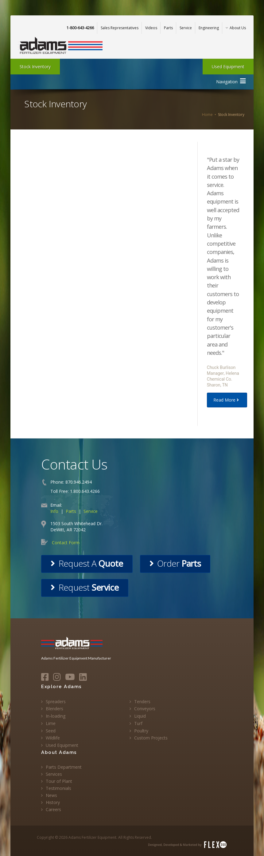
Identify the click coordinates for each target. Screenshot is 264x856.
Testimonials (58, 788)
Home (207, 114)
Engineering (209, 27)
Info (54, 511)
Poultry (141, 731)
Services (54, 774)
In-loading (55, 716)
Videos (151, 27)
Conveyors (144, 708)
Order (175, 563)
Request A (87, 563)
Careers (53, 809)
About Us (236, 27)
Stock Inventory (35, 66)
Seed (51, 731)
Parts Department (64, 767)
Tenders (142, 701)
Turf (138, 723)
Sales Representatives (119, 27)
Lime (51, 723)
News (51, 795)
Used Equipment (228, 66)
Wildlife (53, 738)
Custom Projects (151, 738)
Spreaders (56, 701)
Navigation (231, 81)
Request (84, 587)
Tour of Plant (59, 781)
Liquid (140, 716)
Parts (168, 27)
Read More (227, 400)
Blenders (54, 708)
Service (186, 27)
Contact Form (66, 542)
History (53, 802)
